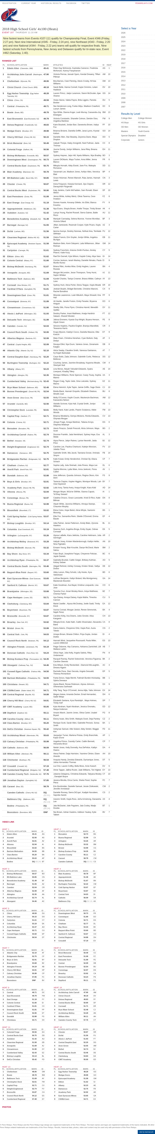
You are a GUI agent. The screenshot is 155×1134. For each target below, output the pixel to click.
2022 (123, 50)
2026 (123, 33)
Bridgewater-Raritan (17, 459)
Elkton (10, 256)
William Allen (13, 754)
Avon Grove (13, 397)
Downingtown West (17, 159)
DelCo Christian (15, 729)
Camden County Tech (18, 774)
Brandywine (13, 591)
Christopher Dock (16, 410)
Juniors (141, 140)
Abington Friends (16, 647)
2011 (123, 89)
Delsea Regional (15, 125)
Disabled (142, 136)
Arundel (11, 404)
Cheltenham (13, 81)
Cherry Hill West (15, 700)
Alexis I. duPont (15, 313)
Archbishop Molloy (16, 541)
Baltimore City (14, 799)
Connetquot (13, 301)
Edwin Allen (13, 68)
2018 (123, 59)
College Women (145, 118)
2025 (123, 37)
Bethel (10, 440)
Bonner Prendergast (17, 391)
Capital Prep (13, 416)
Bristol (10, 628)
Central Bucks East (16, 165)
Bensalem (12, 428)
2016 (123, 68)
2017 (123, 63)
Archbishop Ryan (16, 560)
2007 (123, 107)
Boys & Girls (13, 481)
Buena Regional (15, 504)
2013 (123, 81)
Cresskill (11, 766)
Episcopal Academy (17, 243)
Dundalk (11, 475)
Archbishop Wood (16, 735)
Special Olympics (128, 136)
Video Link (8, 822)
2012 (123, 85)
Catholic (11, 747)
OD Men (124, 127)
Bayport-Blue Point (16, 572)
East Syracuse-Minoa (17, 578)
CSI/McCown (13, 690)
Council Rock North (17, 640)
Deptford (11, 713)
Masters (124, 131)
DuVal (10, 231)
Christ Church (14, 87)
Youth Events (143, 131)
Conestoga (12, 498)
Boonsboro (12, 812)
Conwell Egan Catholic (18, 671)
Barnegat (11, 225)
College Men (126, 118)
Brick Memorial (14, 143)
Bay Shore (12, 554)
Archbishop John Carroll (19, 74)
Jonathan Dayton (15, 780)
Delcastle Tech (14, 319)
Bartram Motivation (16, 678)
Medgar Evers (14, 131)
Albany (10, 369)
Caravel (11, 786)
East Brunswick (15, 118)
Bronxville (12, 616)
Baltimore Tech (14, 279)
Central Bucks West (17, 190)
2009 (123, 98)
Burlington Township (17, 363)
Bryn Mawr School (16, 387)
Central (11, 106)
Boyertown (12, 610)
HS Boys (125, 122)
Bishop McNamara (16, 155)
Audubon (11, 213)
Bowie (10, 112)
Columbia (12, 529)
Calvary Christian (16, 741)
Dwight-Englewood (16, 447)
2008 (123, 102)
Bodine (10, 806)
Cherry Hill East (15, 137)
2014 (123, 76)
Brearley (11, 622)
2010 (123, 94)
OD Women (143, 127)
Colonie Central (15, 260)
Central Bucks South (17, 566)
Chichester (12, 760)
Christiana (12, 684)
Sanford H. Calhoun (17, 585)
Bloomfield (12, 510)
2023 (123, 46)
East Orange (13, 202)
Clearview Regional (16, 237)
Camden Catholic (15, 792)
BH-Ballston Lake (16, 178)
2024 (123, 41)
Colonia (11, 422)
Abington (11, 375)
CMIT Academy (14, 706)
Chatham (11, 465)
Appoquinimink (15, 208)
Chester (11, 184)
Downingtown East (16, 295)
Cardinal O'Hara (15, 289)
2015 (123, 72)
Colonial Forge (14, 149)
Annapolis (12, 272)
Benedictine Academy (18, 219)
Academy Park (14, 488)
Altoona (11, 492)
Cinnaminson (14, 307)
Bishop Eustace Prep (17, 659)
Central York (13, 634)
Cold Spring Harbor (17, 516)
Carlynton (12, 250)
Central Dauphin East (17, 357)
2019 (123, 54)
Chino (10, 100)
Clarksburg (12, 604)
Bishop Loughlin (15, 523)
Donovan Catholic (16, 653)
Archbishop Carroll (16, 434)
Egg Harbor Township (18, 93)
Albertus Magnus (15, 338)
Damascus (12, 453)
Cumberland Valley (16, 381)
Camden (11, 326)
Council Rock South (17, 332)
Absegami (12, 665)
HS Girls (141, 122)
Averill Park (13, 469)
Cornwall (11, 285)
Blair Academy (14, 172)
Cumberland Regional (18, 770)
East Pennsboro (15, 196)
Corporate (125, 140)
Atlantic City (13, 350)
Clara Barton (13, 723)
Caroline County (15, 719)
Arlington (12, 535)
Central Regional (15, 694)
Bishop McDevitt (15, 266)
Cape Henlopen (15, 597)
